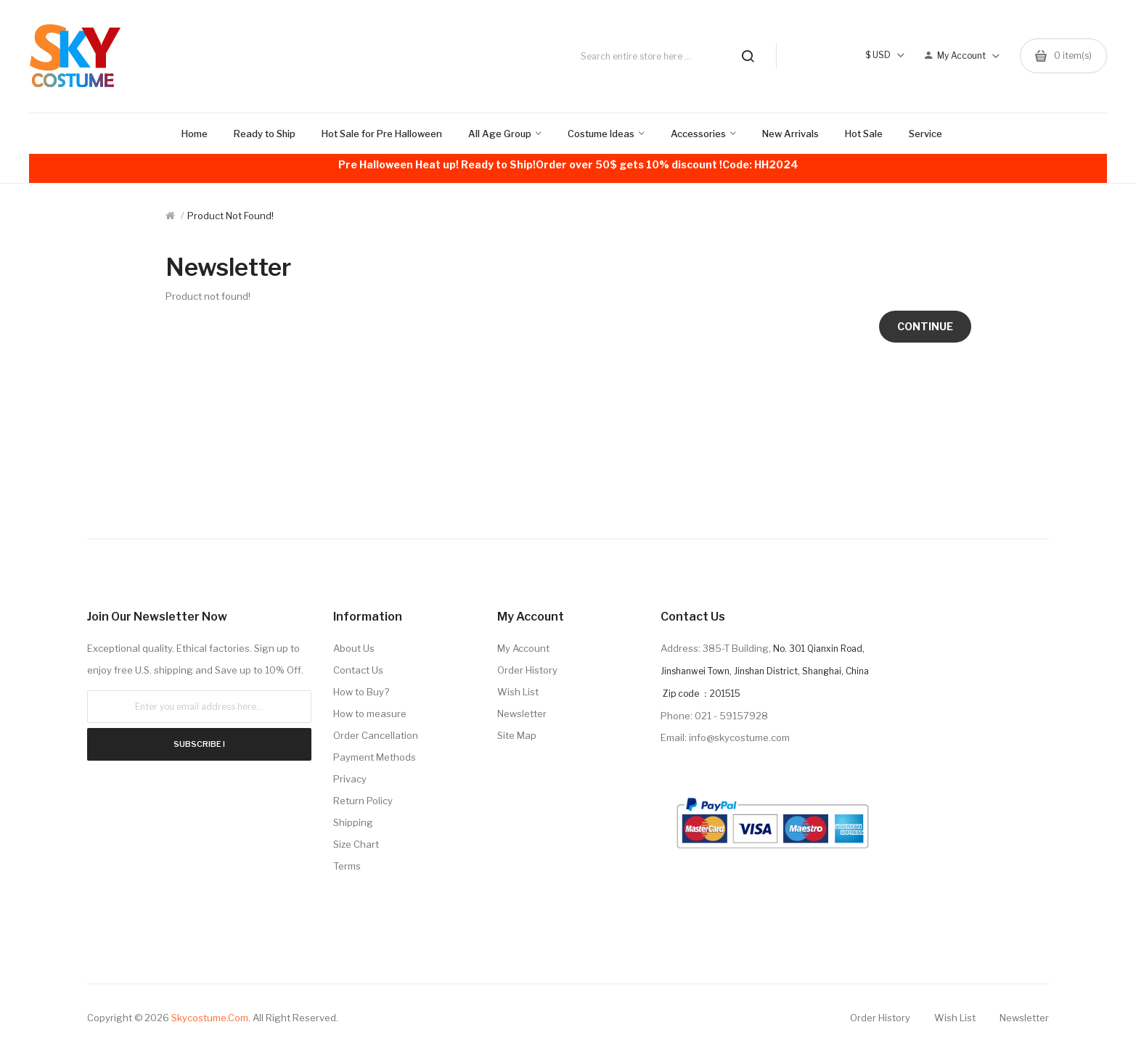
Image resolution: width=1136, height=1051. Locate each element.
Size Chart (356, 844)
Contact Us (358, 670)
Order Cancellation (375, 735)
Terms (347, 866)
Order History (527, 670)
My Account (523, 648)
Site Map (516, 735)
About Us (354, 648)
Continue (925, 326)
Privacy (350, 779)
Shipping (353, 822)
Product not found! (230, 215)
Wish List (518, 692)
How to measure (369, 713)
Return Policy (363, 800)
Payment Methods (374, 757)
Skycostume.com (209, 1017)
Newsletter (522, 713)
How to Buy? (361, 692)
